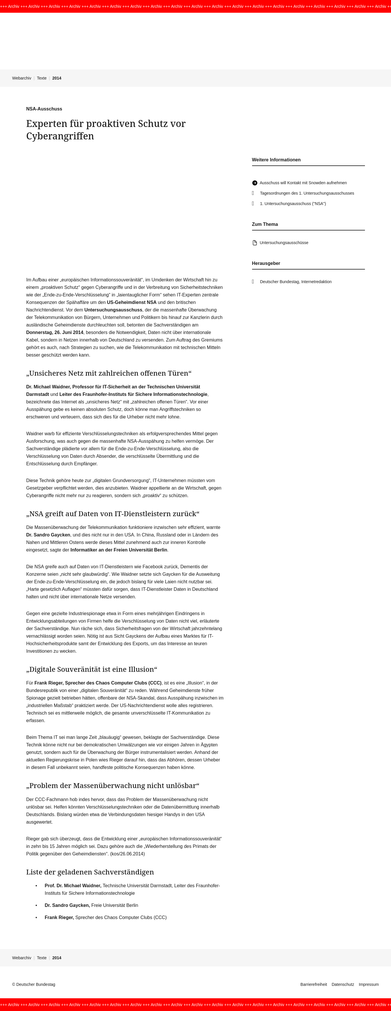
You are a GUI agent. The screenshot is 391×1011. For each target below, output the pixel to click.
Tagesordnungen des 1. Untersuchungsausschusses (307, 193)
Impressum (369, 984)
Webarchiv (21, 78)
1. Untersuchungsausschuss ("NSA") (293, 203)
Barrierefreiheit (313, 984)
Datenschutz (343, 984)
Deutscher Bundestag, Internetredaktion (296, 281)
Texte (42, 78)
